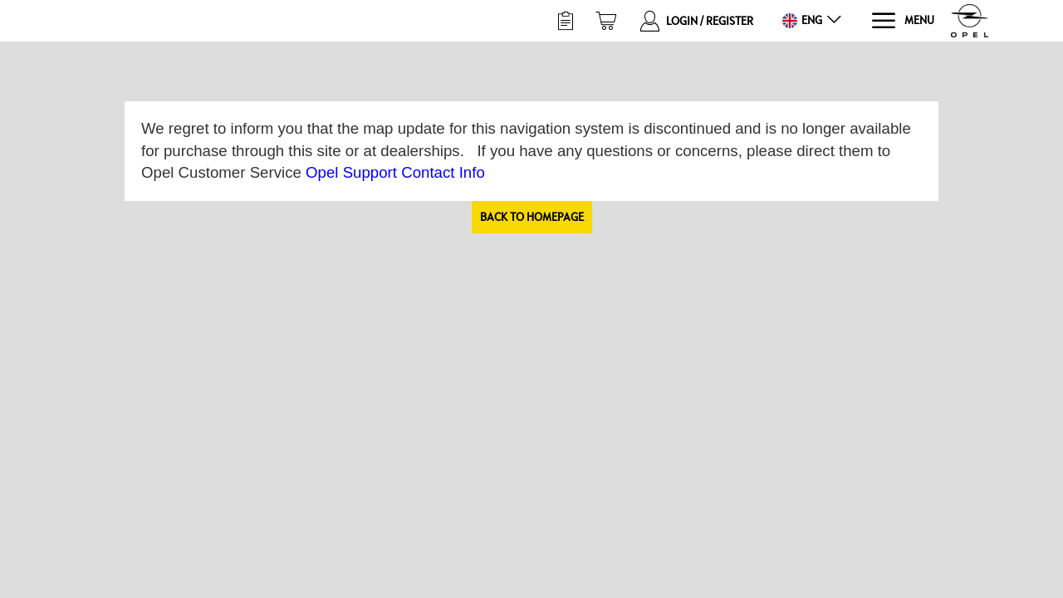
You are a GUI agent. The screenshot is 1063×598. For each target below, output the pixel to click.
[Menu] (902, 21)
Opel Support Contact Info (395, 172)
